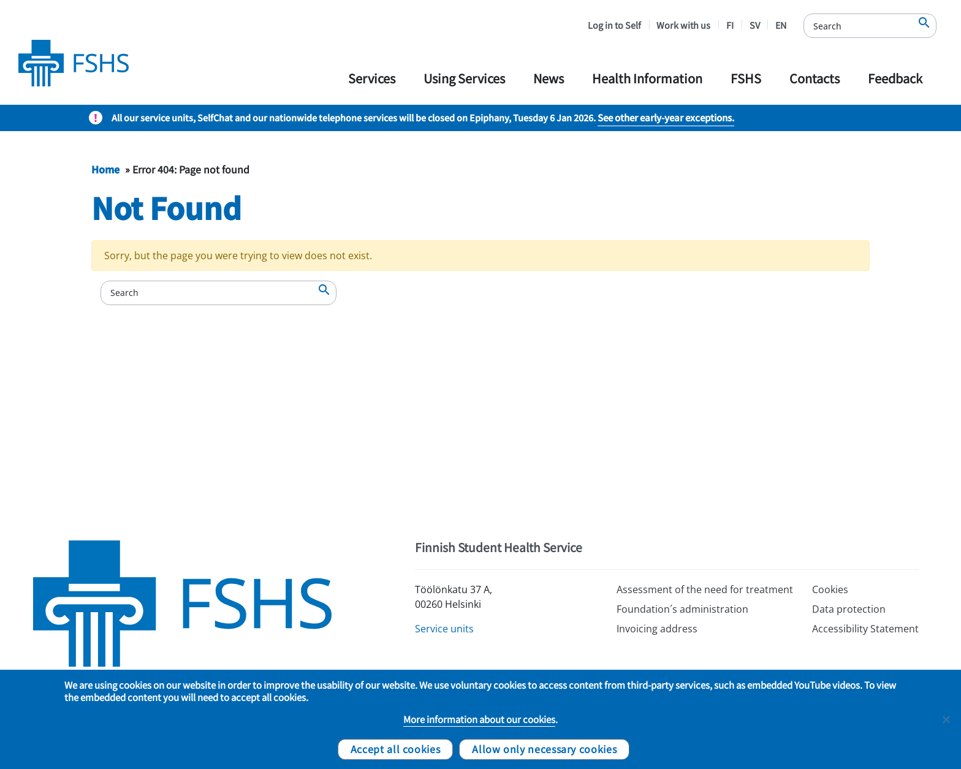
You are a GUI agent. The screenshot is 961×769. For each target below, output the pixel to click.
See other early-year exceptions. (666, 117)
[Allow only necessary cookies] (946, 719)
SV (755, 24)
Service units (444, 628)
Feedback (895, 78)
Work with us (683, 24)
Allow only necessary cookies (544, 748)
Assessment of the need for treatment (705, 589)
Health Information (647, 78)
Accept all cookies (396, 748)
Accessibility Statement (865, 628)
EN (780, 24)
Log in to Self (614, 24)
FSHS (746, 78)
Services (371, 78)
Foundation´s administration (682, 609)
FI (730, 24)
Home (105, 169)
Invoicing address (657, 628)
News (548, 78)
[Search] (869, 25)
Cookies (830, 589)
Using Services (464, 78)
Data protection (849, 609)
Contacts (814, 78)
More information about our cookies (479, 719)
